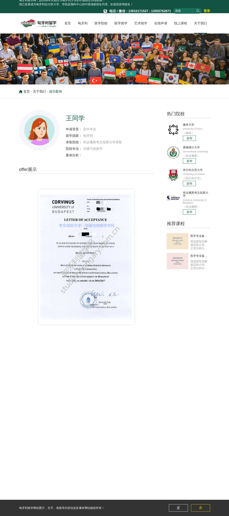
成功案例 (55, 93)
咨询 (189, 138)
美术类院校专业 (112, 496)
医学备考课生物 (163, 489)
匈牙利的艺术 (110, 489)
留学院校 (100, 23)
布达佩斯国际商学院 (47, 381)
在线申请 (160, 23)
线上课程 (180, 23)
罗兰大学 (46, 496)
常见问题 (24, 496)
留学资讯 (24, 489)
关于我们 (200, 23)
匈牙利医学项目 (86, 496)
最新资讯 (82, 489)
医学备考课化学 (163, 496)
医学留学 (120, 23)
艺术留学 (140, 23)
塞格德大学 (53, 373)
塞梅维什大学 (48, 489)
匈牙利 (83, 23)
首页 (67, 23)
